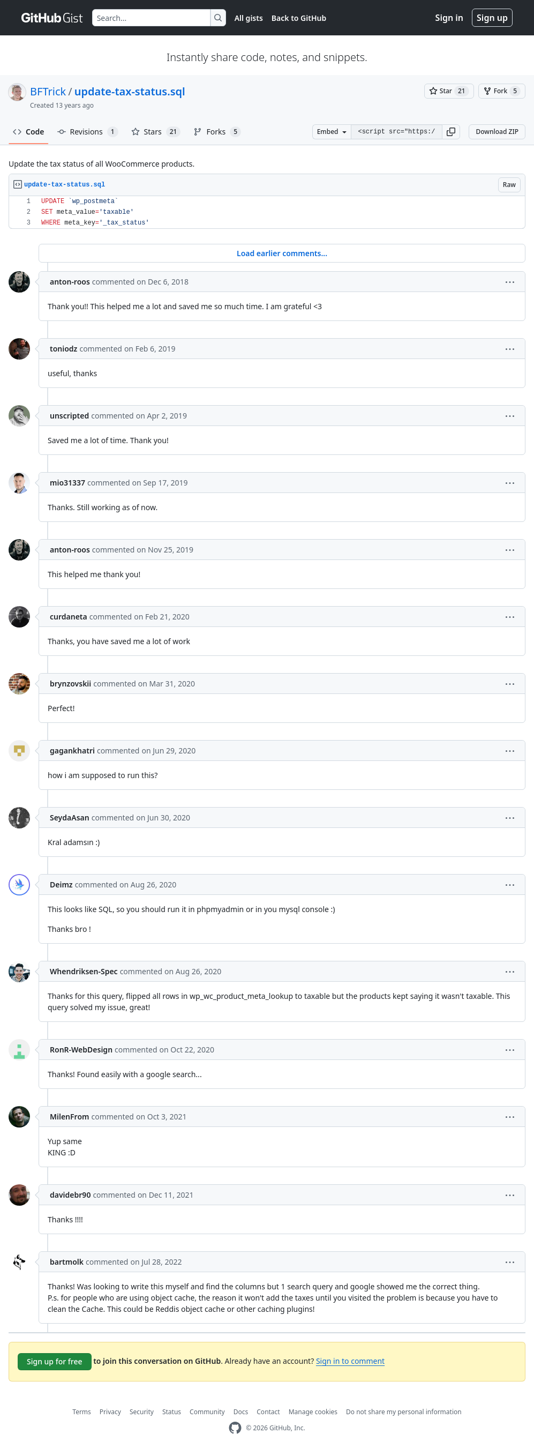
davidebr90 (70, 1195)
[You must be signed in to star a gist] (449, 91)
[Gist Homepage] (52, 17)
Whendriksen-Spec (84, 971)
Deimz (61, 884)
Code (28, 131)
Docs (241, 1411)
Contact (268, 1411)
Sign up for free (54, 1361)
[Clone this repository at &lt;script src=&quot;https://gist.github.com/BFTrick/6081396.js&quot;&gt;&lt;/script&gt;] (396, 131)
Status (171, 1411)
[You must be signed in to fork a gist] (501, 91)
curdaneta (68, 616)
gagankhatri (72, 750)
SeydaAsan (69, 817)
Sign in (449, 18)
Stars (156, 131)
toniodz (63, 349)
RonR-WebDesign (81, 1049)
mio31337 (67, 482)
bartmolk (67, 1262)
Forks (217, 131)
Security (142, 1411)
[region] (267, 212)
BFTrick (48, 91)
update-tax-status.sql (129, 91)
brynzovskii (70, 683)
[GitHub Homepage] (235, 1428)
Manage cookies (313, 1411)
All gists (249, 18)
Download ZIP (497, 131)
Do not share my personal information (404, 1411)
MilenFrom (69, 1116)
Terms (81, 1411)
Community (207, 1411)
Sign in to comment (350, 1361)
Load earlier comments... (282, 253)
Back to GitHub (299, 18)
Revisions (87, 131)
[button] (451, 131)
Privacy (110, 1411)
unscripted (69, 415)
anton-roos (70, 282)
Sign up (492, 18)
